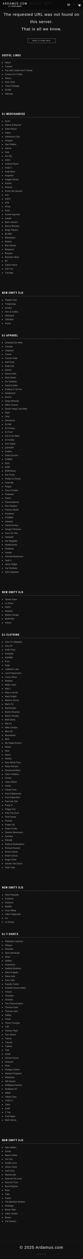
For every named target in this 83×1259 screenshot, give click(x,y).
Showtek (9, 949)
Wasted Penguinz (13, 1073)
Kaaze (8, 1198)
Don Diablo (10, 444)
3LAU (7, 121)
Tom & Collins (11, 312)
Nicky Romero (11, 766)
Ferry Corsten (11, 490)
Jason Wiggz (11, 564)
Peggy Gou (10, 809)
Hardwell (9, 537)
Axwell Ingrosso (12, 214)
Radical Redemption (14, 844)
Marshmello (10, 708)
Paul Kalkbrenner (13, 793)
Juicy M (8, 646)
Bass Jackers (11, 222)
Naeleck (9, 611)
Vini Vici (8, 1159)
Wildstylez (10, 1077)
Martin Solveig (12, 716)
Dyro (7, 463)
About (8, 62)
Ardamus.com (15, 3)
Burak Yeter (10, 1210)
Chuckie (9, 346)
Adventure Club (12, 137)
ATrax (7, 206)
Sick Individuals (12, 953)
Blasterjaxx (10, 237)
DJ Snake (9, 440)
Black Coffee (11, 1155)
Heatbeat (9, 548)
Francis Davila (12, 510)
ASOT (8, 199)
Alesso (8, 148)
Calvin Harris (11, 265)
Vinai (7, 1065)
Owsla (8, 786)
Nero (7, 751)
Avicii (7, 210)
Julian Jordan (11, 1213)
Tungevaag (10, 304)
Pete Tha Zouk (12, 813)
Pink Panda (10, 817)
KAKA (8, 607)
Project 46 (10, 825)
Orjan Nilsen (11, 782)
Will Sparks (10, 1081)
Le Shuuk (9, 922)
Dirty (7, 416)
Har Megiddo (11, 541)
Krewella (9, 654)
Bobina (8, 241)
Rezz (7, 1190)
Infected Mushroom (14, 556)
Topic (7, 1194)
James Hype (11, 599)
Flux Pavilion (11, 506)
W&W (7, 1093)
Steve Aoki (10, 976)
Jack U (8, 560)
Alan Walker (10, 144)
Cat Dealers (10, 1221)
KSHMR (9, 657)
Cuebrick (9, 899)
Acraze (8, 308)
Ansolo (8, 183)
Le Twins (9, 603)
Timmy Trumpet (12, 1023)
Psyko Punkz (11, 828)
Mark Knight (10, 696)
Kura (7, 661)
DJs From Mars (12, 436)
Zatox (7, 1104)
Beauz (8, 1217)
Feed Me (9, 482)
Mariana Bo (10, 1175)
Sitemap (9, 94)
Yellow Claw (10, 1097)
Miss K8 (9, 731)
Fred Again (10, 1116)
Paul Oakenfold (12, 797)
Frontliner (9, 514)
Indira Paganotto (13, 914)
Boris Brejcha (11, 1186)
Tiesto (8, 1019)
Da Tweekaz (11, 381)
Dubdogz (9, 1206)
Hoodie (8, 552)
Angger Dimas (12, 179)
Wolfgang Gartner (13, 1085)
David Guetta (11, 385)
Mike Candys (11, 727)
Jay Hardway (11, 568)
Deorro (8, 397)
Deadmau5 (10, 393)
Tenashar (9, 996)
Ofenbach (9, 316)
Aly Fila (8, 156)
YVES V (9, 1100)
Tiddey (8, 1015)
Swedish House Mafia (15, 988)
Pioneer (8, 821)
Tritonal (8, 1042)
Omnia (8, 778)
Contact (8, 66)
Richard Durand (12, 848)
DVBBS (8, 459)
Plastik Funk (11, 300)
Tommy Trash (11, 1031)
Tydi (7, 1050)
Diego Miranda (12, 401)
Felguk (8, 486)
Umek (8, 1054)
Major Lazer (10, 685)
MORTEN (9, 619)
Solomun (9, 902)
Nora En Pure (11, 1182)
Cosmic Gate (11, 358)
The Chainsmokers (14, 1003)
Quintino (9, 836)
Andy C (8, 168)
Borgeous (9, 249)
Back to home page (42, 41)
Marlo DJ (9, 704)
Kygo (7, 665)
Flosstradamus (12, 502)
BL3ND (8, 234)
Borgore (9, 253)
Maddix (8, 906)
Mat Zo (8, 723)
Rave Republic (12, 895)
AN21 (7, 160)
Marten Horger (12, 615)
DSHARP (9, 448)
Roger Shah (10, 860)
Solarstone (10, 965)
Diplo (7, 412)
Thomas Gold (11, 1007)
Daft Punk (9, 362)
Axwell (8, 218)
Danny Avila (10, 374)
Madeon (9, 681)
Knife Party (10, 650)
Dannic (8, 370)
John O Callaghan (13, 642)
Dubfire (8, 451)
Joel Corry (10, 1171)
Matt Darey (10, 720)
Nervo (8, 755)
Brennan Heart (12, 257)
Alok (7, 152)
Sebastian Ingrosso (14, 941)
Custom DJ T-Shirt (13, 74)
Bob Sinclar (10, 245)
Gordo (8, 1151)
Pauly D (8, 805)
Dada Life (9, 366)
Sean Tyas (10, 867)
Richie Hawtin (11, 852)
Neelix (8, 747)
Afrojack (9, 140)
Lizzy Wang (10, 910)
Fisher (8, 498)
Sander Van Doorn (14, 863)
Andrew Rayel (11, 164)
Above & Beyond (13, 125)
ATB (7, 203)
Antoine (8, 187)
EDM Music (10, 471)
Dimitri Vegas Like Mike (16, 409)
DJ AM (8, 424)
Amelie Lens (11, 1163)
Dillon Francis (11, 405)
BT (6, 261)
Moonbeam (10, 735)
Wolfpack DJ (11, 1089)
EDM (7, 467)
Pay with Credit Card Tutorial (18, 70)
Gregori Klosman (13, 529)
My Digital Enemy (13, 743)
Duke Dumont (11, 455)
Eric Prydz (10, 475)
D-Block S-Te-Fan (13, 389)
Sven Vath (10, 980)
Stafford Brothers (13, 968)
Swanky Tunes (12, 984)
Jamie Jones (11, 1167)
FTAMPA (9, 517)
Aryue (8, 323)
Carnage (9, 273)
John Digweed (12, 572)
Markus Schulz (12, 700)
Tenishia (9, 999)
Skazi (7, 957)
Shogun (8, 945)
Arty (7, 195)
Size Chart (10, 82)
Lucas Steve (11, 677)
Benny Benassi (12, 226)
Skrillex (8, 961)
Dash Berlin (10, 377)
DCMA (8, 90)
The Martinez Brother (15, 1202)
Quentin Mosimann (14, 832)
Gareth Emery (11, 525)
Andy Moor (10, 171)
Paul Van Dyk (11, 801)
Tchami (8, 992)
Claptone (9, 350)
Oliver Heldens (12, 774)
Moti (7, 739)
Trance (8, 1038)
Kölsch (8, 623)
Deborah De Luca (13, 1178)
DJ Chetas (10, 428)
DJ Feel (8, 432)
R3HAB (8, 840)
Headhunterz (11, 545)
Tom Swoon (10, 1034)
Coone (8, 354)
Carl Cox (9, 269)
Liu (6, 918)
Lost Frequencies (13, 673)
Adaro (8, 133)
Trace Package (12, 86)
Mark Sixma (10, 1120)
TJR (7, 1027)
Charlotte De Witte (14, 343)
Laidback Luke (12, 669)
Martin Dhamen (12, 712)
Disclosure (10, 420)
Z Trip (7, 1112)
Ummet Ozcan (12, 1058)
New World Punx (13, 762)
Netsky (8, 758)
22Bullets (9, 319)
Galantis (9, 521)
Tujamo (8, 1046)
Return (8, 78)
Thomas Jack (11, 1011)
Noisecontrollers (12, 770)
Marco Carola (11, 692)
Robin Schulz (11, 856)
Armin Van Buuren (13, 191)
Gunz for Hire (11, 533)
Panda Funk (10, 790)
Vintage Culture (12, 1069)
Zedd (7, 1108)
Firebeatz (9, 494)
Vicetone (9, 1062)
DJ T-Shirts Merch (15, 6)
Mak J (8, 688)
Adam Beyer (11, 129)
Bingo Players (11, 230)
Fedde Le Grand (13, 479)
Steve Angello (11, 972)
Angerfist (9, 175)
